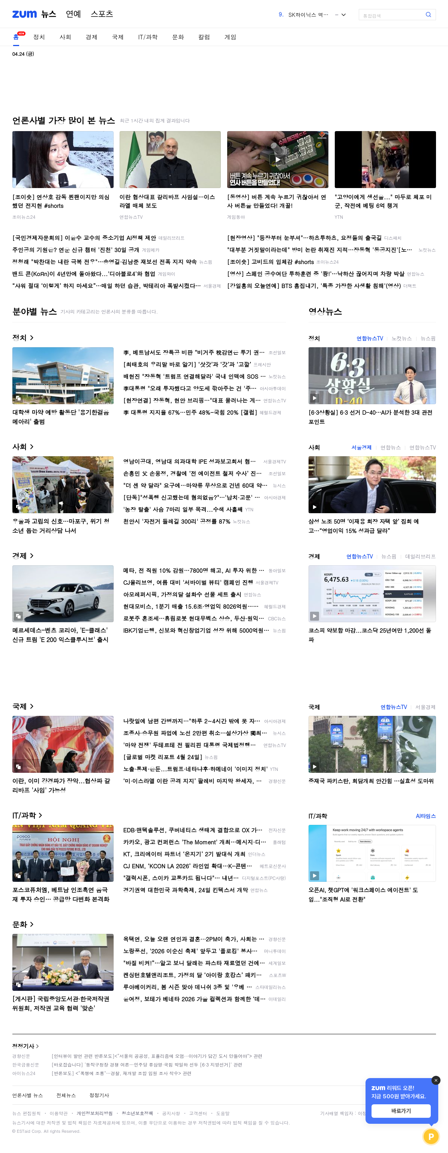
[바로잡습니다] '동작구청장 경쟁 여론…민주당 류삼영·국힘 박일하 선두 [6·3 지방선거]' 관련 (147, 1064)
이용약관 (59, 1113)
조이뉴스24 (24, 217)
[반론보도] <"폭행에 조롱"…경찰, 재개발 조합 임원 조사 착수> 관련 (122, 1073)
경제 (92, 37)
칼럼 (204, 37)
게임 (231, 37)
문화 (178, 37)
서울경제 (362, 447)
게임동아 (236, 217)
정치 (39, 37)
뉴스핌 (428, 338)
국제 (118, 37)
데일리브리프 (420, 556)
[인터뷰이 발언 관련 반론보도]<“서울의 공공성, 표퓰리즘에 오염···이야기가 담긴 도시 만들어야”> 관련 (157, 1056)
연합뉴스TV (131, 217)
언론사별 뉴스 (27, 1095)
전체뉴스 (66, 1095)
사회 (66, 37)
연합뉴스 (391, 447)
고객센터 (198, 1113)
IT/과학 (148, 37)
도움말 (223, 1113)
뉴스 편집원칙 (26, 1113)
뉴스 (48, 14)
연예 (73, 14)
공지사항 (171, 1113)
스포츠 (102, 14)
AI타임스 (426, 816)
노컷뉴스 (401, 338)
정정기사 (23, 1046)
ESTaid (23, 1131)
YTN (339, 217)
